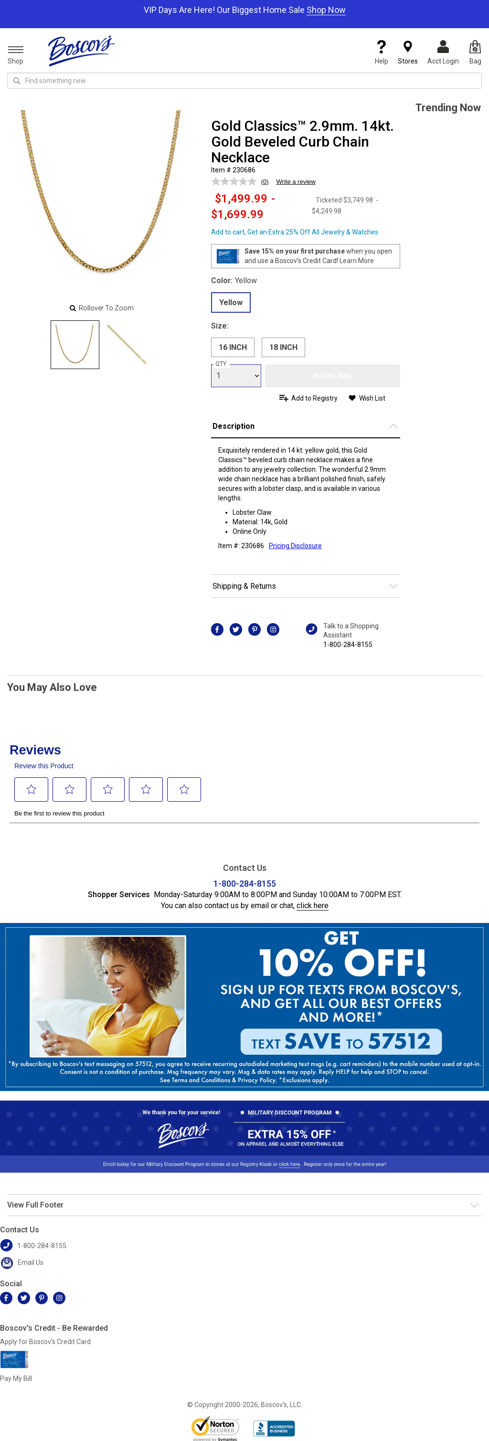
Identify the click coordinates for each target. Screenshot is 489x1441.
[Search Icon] (16, 80)
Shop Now (326, 10)
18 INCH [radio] (283, 347)
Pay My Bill (16, 1378)
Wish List (372, 398)
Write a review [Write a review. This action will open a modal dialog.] (296, 181)
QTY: (221, 363)
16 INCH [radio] (233, 347)
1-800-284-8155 (347, 644)
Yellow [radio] (231, 302)
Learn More (357, 261)
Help (381, 52)
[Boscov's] (81, 50)
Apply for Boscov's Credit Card (45, 1342)
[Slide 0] (75, 345)
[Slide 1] (127, 344)
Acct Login (443, 52)
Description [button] (234, 426)
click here (313, 905)
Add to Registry (314, 398)
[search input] (244, 80)
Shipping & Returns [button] (244, 586)
